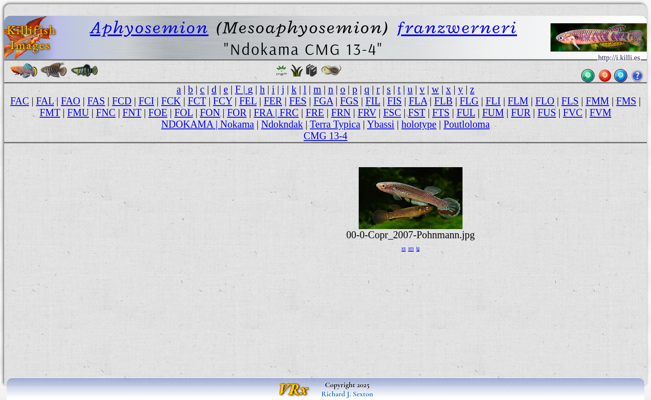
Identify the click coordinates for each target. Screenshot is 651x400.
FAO (71, 100)
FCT (197, 100)
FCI (146, 100)
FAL (45, 100)
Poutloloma (466, 124)
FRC (289, 112)
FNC (105, 112)
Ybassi (380, 124)
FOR (237, 112)
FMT (50, 112)
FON (210, 112)
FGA (323, 100)
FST (416, 112)
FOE (157, 112)
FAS (96, 100)
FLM (518, 100)
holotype (419, 124)
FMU (78, 112)
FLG (469, 100)
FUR (521, 112)
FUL (466, 112)
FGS (349, 100)
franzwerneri (457, 27)
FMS (626, 100)
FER (273, 100)
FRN (340, 112)
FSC (392, 112)
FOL (183, 112)
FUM (493, 112)
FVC (572, 112)
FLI (493, 100)
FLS (570, 100)
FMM (597, 100)
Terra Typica (335, 124)
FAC (19, 100)
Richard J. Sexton (347, 393)
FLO (544, 100)
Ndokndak (282, 124)
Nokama (237, 124)
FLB (443, 100)
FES (297, 100)
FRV (366, 112)
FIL (372, 100)
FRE (315, 112)
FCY (222, 100)
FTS (441, 112)
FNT (131, 112)
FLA (418, 100)
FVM (600, 112)
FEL (248, 100)
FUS (547, 112)
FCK (171, 100)
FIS (394, 100)
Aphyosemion (149, 27)
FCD (122, 100)
